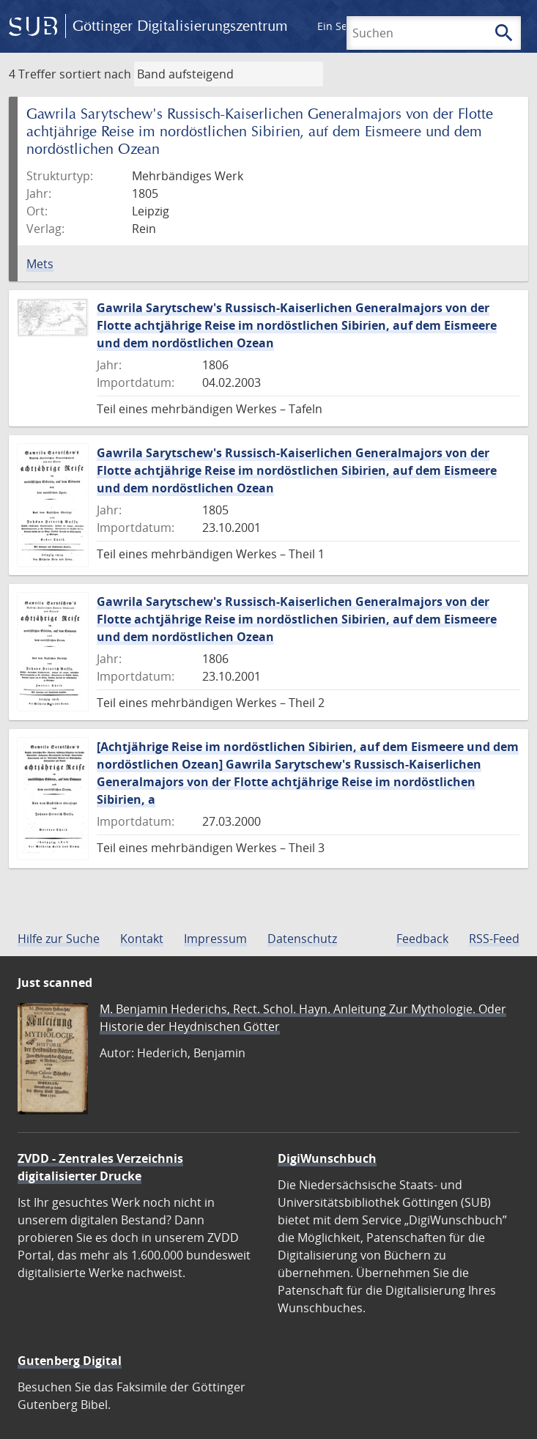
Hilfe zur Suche (59, 939)
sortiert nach (95, 74)
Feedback (422, 939)
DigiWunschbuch (327, 1158)
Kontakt (141, 939)
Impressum (215, 939)
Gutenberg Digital (70, 1361)
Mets (39, 264)
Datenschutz (302, 939)
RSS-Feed (494, 939)
